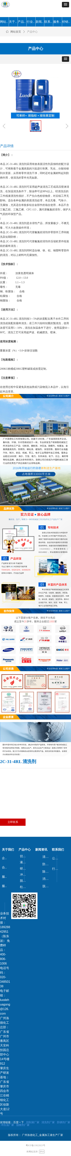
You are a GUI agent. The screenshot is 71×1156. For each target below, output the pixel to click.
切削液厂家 (32, 1122)
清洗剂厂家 (48, 1122)
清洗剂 (46, 856)
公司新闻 (56, 858)
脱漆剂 (46, 886)
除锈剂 (46, 871)
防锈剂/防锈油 (47, 864)
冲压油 (24, 874)
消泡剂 (46, 878)
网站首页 (15, 31)
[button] (65, 4)
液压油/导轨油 (24, 862)
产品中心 (32, 31)
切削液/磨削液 (24, 856)
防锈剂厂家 (63, 1122)
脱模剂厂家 (23, 1124)
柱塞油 (24, 887)
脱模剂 (24, 880)
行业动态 (56, 868)
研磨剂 (24, 868)
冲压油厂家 (7, 1124)
